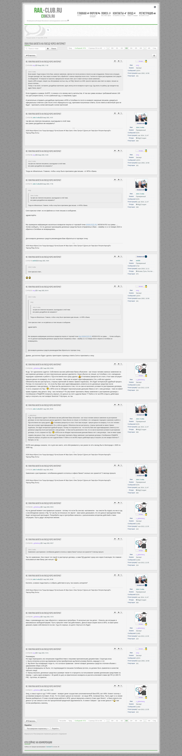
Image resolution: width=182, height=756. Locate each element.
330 (112, 48)
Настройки (62, 721)
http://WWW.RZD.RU (85, 336)
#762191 (29, 184)
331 (117, 48)
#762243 (29, 470)
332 (122, 48)
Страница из (95, 48)
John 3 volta (36, 117)
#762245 (29, 543)
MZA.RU (48, 16)
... (108, 48)
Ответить (30, 55)
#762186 (29, 155)
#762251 (29, 690)
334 (131, 48)
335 (136, 48)
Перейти (55, 729)
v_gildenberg (36, 368)
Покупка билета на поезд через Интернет (45, 43)
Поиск (53, 49)
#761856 (29, 65)
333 (126, 48)
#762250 (29, 653)
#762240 (29, 368)
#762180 (29, 117)
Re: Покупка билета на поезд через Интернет (43, 61)
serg (33, 65)
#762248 (29, 579)
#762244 (29, 507)
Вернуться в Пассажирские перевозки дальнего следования (45, 734)
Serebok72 (49, 746)
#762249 (29, 617)
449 (149, 48)
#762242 (29, 409)
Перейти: (28, 725)
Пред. (70, 48)
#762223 (29, 290)
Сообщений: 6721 (80, 48)
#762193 (29, 261)
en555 (34, 261)
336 (141, 48)
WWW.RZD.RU (91, 225)
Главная (83, 13)
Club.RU (48, 10)
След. (154, 48)
